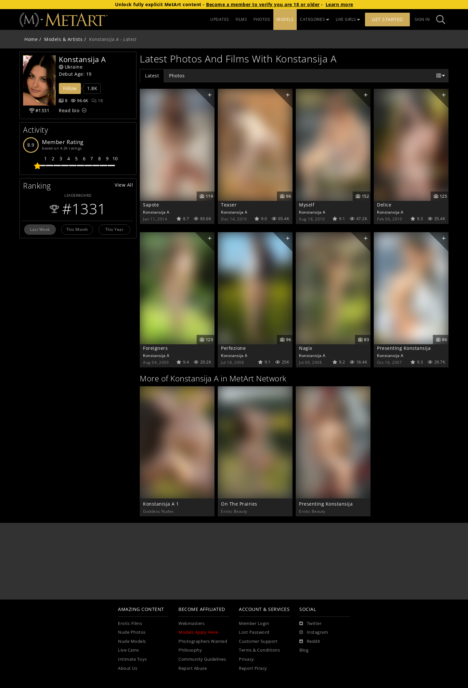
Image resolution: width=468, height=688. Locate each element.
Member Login (254, 623)
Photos (177, 76)
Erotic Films (130, 623)
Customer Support (258, 641)
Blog (303, 650)
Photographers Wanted (202, 641)
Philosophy (190, 650)
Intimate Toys (132, 659)
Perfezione (233, 348)
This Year (114, 229)
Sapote (151, 205)
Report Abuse (192, 668)
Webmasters (191, 623)
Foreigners (155, 348)
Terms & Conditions (259, 650)
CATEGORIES (314, 19)
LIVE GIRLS (348, 19)
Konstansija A (156, 212)
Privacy (246, 659)
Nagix (305, 348)
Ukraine (71, 67)
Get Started (387, 19)
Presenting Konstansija (404, 348)
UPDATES (219, 19)
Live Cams (128, 650)
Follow (70, 88)
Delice (384, 205)
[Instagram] (313, 632)
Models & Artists (63, 39)
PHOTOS (262, 19)
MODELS (285, 19)
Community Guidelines (202, 659)
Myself (306, 205)
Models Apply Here (198, 632)
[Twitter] (310, 624)
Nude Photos (132, 632)
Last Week (40, 229)
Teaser (229, 205)
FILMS (241, 19)
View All (124, 185)
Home (31, 39)
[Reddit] (309, 641)
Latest (152, 76)
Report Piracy (253, 668)
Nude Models (132, 641)
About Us (127, 668)
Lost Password (254, 632)
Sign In (422, 19)
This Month (77, 229)
